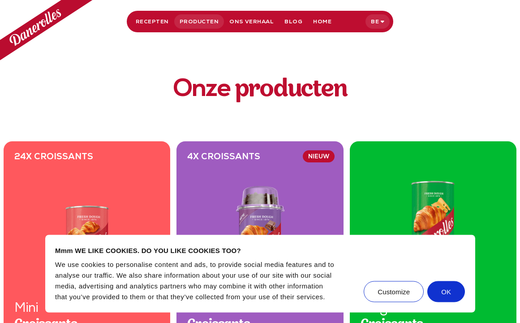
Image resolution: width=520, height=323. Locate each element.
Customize (394, 292)
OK (446, 292)
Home (322, 21)
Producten (199, 21)
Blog (293, 21)
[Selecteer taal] (377, 21)
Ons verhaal (251, 21)
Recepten (152, 21)
